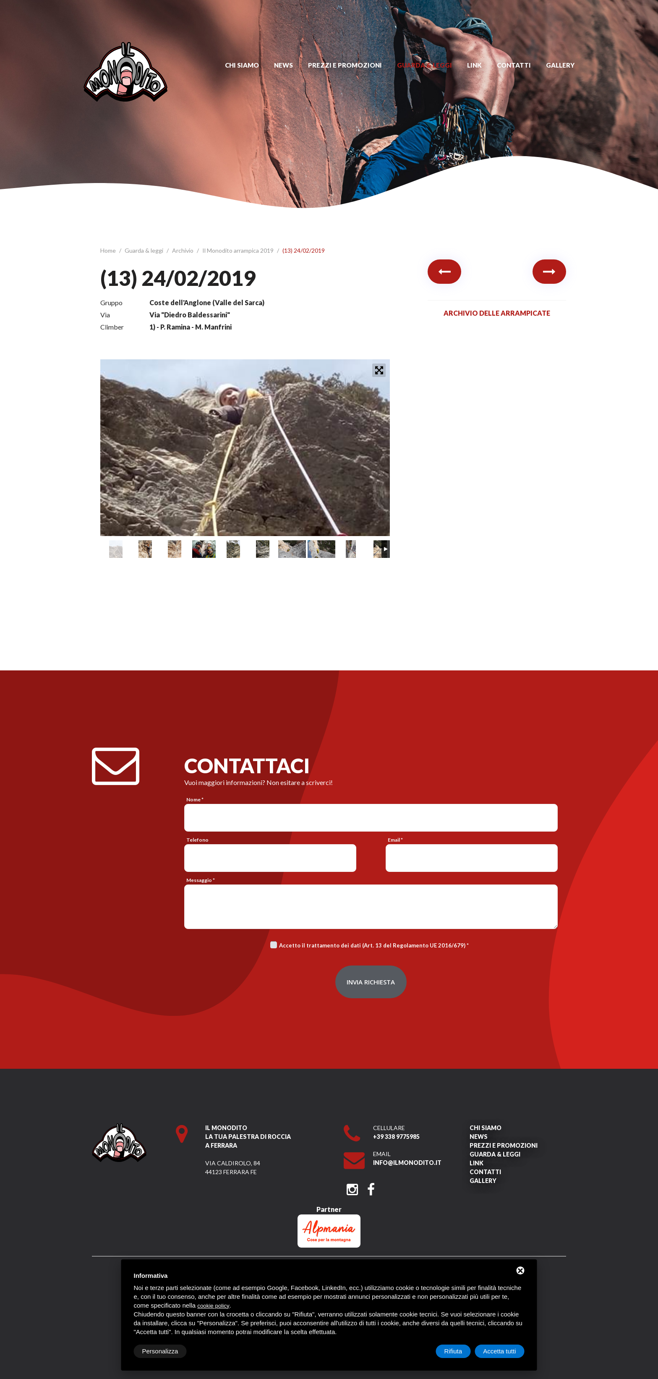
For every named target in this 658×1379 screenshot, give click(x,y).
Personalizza (160, 1351)
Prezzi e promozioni (345, 65)
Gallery (560, 65)
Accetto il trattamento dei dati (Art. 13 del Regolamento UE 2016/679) (372, 945)
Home (108, 250)
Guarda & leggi (424, 65)
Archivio (183, 250)
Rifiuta (453, 1351)
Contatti (514, 65)
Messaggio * (200, 880)
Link (474, 65)
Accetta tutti (499, 1351)
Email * (395, 840)
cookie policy (213, 1306)
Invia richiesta (371, 982)
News (283, 65)
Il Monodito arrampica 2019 (238, 250)
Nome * (195, 799)
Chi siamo (242, 65)
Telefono (197, 840)
